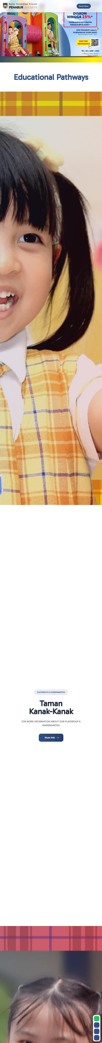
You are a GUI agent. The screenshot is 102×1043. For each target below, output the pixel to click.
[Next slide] (98, 28)
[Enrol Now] (84, 6)
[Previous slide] (4, 28)
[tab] (46, 55)
